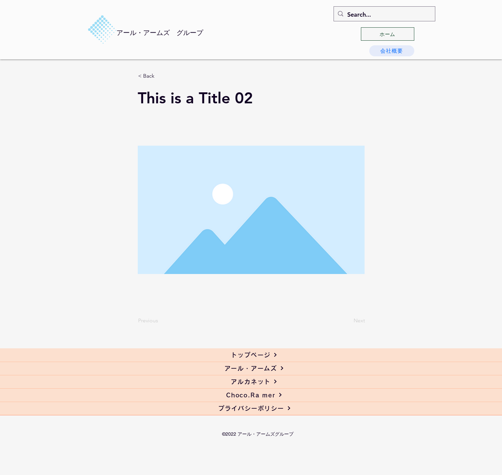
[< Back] (160, 76)
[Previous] (160, 320)
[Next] (348, 320)
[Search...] (384, 15)
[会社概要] (391, 50)
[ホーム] (387, 34)
